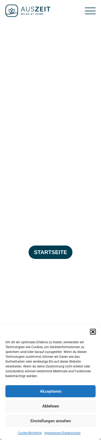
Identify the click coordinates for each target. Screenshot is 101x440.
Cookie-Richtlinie (30, 433)
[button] (93, 331)
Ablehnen (50, 406)
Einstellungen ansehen (50, 421)
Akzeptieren (50, 391)
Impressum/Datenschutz (62, 433)
